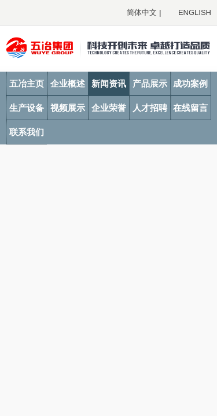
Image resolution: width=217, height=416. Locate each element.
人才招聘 (150, 108)
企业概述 (67, 83)
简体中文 (142, 12)
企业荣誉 (108, 108)
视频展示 (67, 108)
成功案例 (190, 83)
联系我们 (26, 132)
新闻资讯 (108, 83)
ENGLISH (194, 12)
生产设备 (26, 108)
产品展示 (150, 83)
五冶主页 (26, 83)
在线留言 (190, 108)
